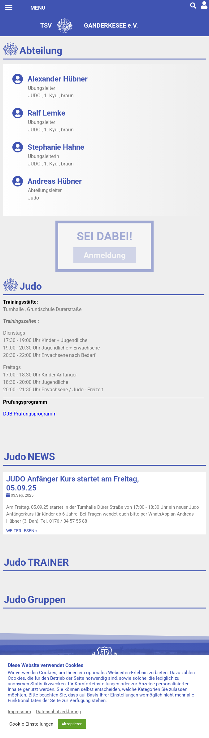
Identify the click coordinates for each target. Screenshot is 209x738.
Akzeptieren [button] (72, 724)
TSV (46, 25)
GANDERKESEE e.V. (111, 25)
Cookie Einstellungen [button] (31, 724)
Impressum (19, 711)
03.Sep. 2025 (22, 495)
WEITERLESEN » (21, 530)
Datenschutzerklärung (58, 711)
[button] (9, 7)
